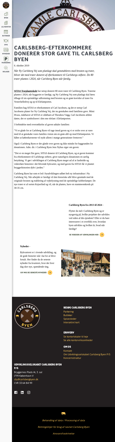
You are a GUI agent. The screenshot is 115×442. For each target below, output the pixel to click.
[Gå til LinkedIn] (22, 392)
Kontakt (67, 350)
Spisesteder (69, 318)
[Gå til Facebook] (16, 392)
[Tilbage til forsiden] (6, 5)
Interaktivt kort (71, 322)
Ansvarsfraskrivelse (63, 433)
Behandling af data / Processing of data (63, 420)
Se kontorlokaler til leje (75, 336)
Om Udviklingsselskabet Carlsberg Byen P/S (86, 354)
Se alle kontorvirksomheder (78, 340)
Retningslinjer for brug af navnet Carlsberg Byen (63, 426)
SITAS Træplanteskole (25, 91)
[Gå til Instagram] (28, 392)
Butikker (67, 315)
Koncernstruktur (72, 357)
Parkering (68, 311)
